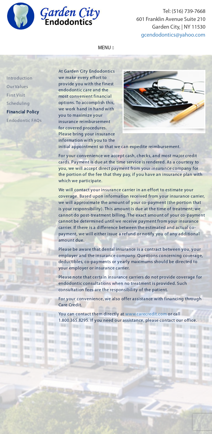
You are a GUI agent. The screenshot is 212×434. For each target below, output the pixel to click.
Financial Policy (23, 112)
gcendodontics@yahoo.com (173, 35)
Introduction (20, 78)
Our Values (17, 87)
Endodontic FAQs (24, 121)
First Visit (16, 95)
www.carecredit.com (146, 314)
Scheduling (18, 104)
